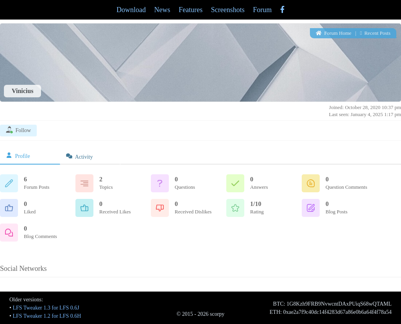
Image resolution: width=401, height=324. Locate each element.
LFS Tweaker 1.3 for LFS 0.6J (46, 308)
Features (190, 10)
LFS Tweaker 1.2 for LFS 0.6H (47, 316)
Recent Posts (375, 33)
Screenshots (228, 10)
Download (131, 10)
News (162, 10)
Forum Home (333, 33)
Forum (262, 10)
